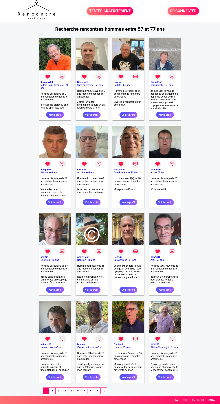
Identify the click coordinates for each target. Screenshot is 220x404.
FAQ (177, 400)
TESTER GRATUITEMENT (110, 11)
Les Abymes (120, 259)
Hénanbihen (46, 347)
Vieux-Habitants (85, 347)
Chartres (45, 259)
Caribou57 (82, 82)
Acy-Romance (121, 172)
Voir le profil (55, 114)
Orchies (81, 172)
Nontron (81, 259)
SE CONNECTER (183, 11)
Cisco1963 (156, 82)
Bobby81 (155, 257)
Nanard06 (155, 169)
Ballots (117, 85)
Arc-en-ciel (83, 257)
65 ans (126, 347)
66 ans (126, 85)
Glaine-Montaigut (159, 347)
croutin (44, 257)
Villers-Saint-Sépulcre (52, 85)
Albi (152, 259)
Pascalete (119, 169)
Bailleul (44, 172)
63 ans (169, 85)
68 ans (161, 172)
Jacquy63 (45, 169)
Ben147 (118, 257)
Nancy (117, 347)
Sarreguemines (85, 85)
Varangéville (157, 85)
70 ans (134, 172)
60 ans (99, 85)
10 (103, 390)
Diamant (81, 344)
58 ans (55, 259)
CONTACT (212, 400)
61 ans (132, 259)
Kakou (117, 82)
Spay (153, 172)
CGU (184, 400)
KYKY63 (154, 344)
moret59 (81, 169)
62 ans (54, 172)
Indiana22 (45, 344)
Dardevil (118, 344)
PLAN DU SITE (197, 400)
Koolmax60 (46, 82)
